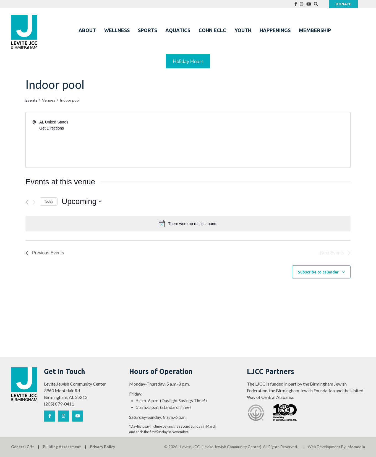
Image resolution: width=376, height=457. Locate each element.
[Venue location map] (269, 140)
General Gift (22, 446)
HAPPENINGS (275, 30)
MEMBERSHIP (315, 30)
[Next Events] (34, 202)
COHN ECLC (212, 30)
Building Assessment (62, 446)
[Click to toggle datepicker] (82, 201)
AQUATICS (177, 30)
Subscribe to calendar (318, 272)
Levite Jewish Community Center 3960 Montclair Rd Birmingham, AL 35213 (75, 390)
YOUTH (242, 30)
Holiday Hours (188, 61)
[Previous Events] (26, 202)
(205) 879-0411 (59, 403)
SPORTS (147, 30)
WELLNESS (117, 30)
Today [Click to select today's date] (48, 201)
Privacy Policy (102, 446)
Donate (343, 4)
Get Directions (51, 128)
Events (31, 100)
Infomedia (355, 446)
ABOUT (87, 30)
